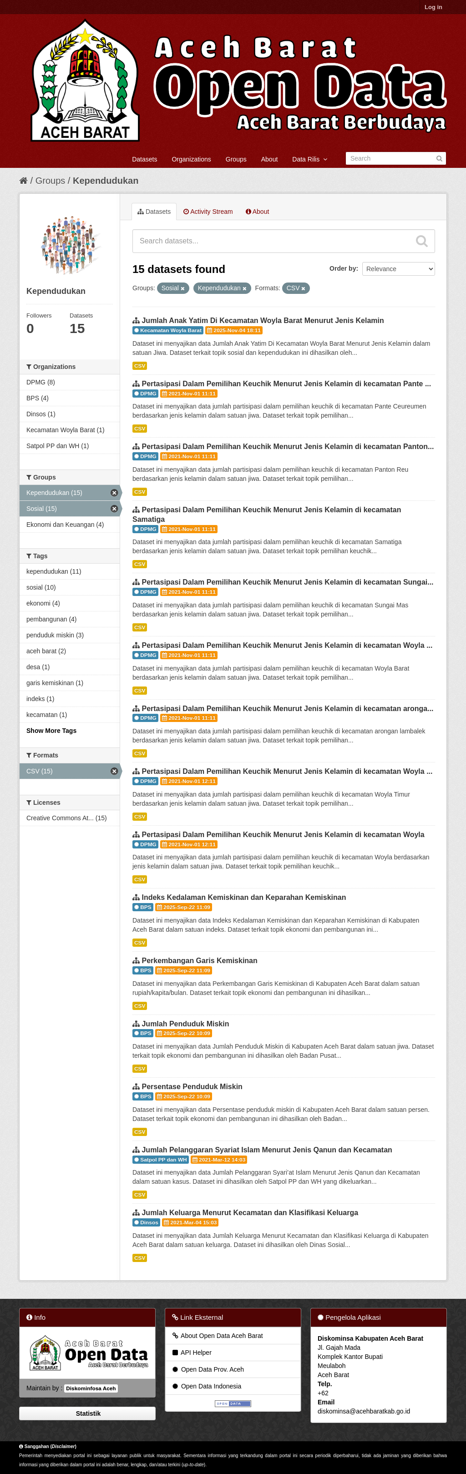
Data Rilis (309, 159)
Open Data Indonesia (206, 1386)
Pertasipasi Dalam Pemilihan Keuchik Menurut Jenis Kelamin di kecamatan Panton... (288, 446)
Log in (433, 7)
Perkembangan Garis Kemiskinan (199, 960)
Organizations (191, 159)
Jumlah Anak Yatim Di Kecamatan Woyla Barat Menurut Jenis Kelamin (263, 320)
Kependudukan (105, 181)
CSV (139, 366)
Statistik (87, 1413)
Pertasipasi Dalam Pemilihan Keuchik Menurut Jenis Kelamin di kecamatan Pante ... (286, 384)
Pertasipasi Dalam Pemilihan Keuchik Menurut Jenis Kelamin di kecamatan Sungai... (287, 582)
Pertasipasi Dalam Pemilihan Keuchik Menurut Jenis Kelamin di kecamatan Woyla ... (287, 645)
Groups (236, 159)
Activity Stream (208, 211)
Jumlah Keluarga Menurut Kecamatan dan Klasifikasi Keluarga (250, 1213)
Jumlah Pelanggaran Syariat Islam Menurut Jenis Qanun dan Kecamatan (267, 1150)
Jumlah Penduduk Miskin (185, 1024)
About (269, 159)
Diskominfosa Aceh (91, 1388)
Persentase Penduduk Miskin (192, 1086)
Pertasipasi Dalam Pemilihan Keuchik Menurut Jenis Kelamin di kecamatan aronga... (287, 708)
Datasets (144, 159)
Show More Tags (51, 730)
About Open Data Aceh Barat (217, 1335)
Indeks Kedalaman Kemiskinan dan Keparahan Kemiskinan (244, 897)
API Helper (191, 1352)
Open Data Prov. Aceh (207, 1369)
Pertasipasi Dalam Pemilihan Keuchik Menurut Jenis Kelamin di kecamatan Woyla (283, 834)
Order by (342, 268)
